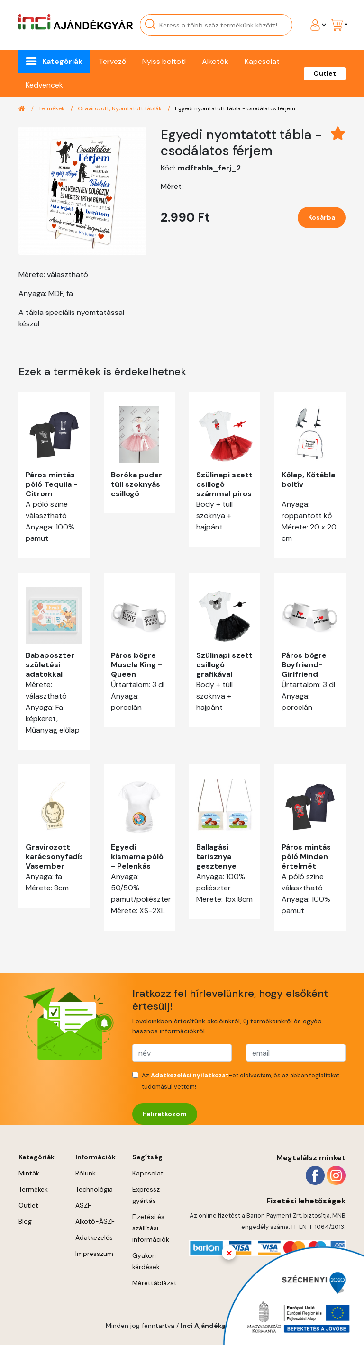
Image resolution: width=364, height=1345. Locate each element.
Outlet (324, 73)
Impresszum (94, 1253)
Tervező (112, 61)
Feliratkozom (165, 1114)
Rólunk (85, 1173)
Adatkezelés (94, 1237)
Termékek (52, 108)
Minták (28, 1173)
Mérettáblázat (154, 1283)
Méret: (172, 186)
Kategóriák (62, 61)
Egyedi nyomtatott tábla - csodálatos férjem (235, 108)
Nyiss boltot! (164, 61)
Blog (25, 1221)
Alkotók (215, 61)
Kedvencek (44, 85)
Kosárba (321, 217)
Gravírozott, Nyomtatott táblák (120, 108)
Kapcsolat (262, 61)
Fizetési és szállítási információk (150, 1228)
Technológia (94, 1189)
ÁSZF (83, 1205)
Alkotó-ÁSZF (95, 1221)
